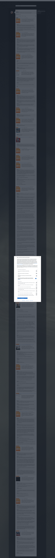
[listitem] (27, 269)
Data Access (27, 300)
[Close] (39, 257)
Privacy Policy (31, 300)
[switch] (36, 271)
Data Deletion (23, 300)
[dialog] (27, 279)
